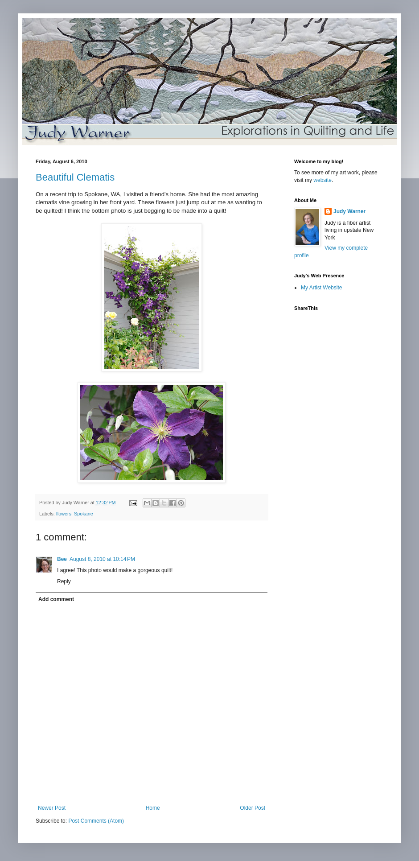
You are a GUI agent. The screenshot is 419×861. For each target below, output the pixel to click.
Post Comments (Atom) (96, 821)
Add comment (56, 599)
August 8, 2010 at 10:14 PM (102, 559)
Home (153, 808)
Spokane (83, 513)
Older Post (252, 808)
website (322, 180)
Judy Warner (349, 211)
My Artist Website (321, 287)
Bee (62, 559)
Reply (64, 581)
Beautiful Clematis (75, 177)
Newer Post (52, 808)
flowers (63, 513)
